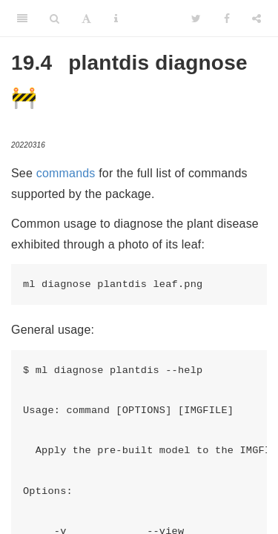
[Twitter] (196, 18)
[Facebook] (227, 18)
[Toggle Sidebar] (22, 18)
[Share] (256, 18)
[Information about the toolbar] (116, 18)
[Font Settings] (86, 18)
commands (66, 173)
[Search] (54, 18)
